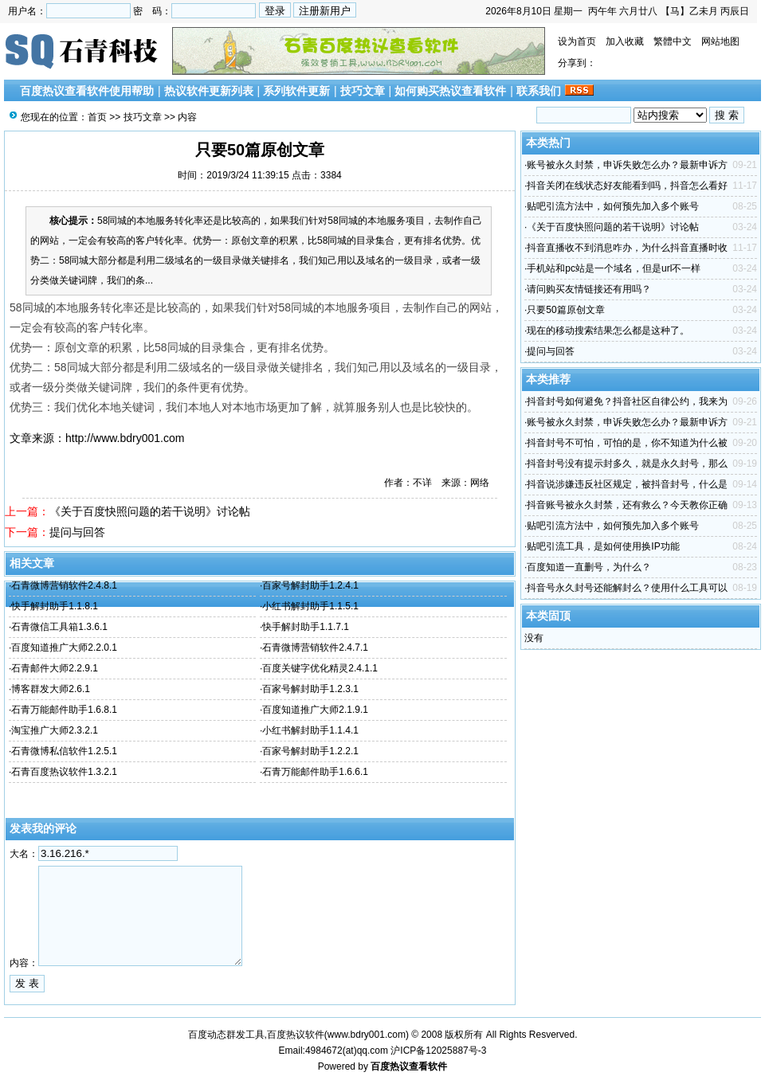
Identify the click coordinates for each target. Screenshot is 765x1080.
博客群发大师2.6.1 (50, 689)
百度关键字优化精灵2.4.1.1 (320, 668)
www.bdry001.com (367, 1034)
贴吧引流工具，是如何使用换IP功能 (603, 546)
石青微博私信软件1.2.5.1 (64, 751)
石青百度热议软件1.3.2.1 (64, 771)
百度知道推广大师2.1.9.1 (315, 709)
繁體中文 (672, 41)
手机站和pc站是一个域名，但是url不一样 (613, 268)
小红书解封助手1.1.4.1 (310, 730)
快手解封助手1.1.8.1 (54, 606)
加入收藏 (625, 41)
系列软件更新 (296, 90)
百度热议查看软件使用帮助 (87, 90)
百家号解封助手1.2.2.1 (310, 751)
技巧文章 (362, 90)
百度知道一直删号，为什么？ (589, 567)
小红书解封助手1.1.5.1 (310, 606)
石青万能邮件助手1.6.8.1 (64, 709)
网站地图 (720, 41)
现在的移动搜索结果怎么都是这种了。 (608, 330)
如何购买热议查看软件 (450, 90)
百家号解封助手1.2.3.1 (310, 689)
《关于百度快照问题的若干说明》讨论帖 (149, 511)
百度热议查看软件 (409, 1066)
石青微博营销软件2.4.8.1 (64, 585)
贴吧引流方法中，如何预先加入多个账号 (613, 206)
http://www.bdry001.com (124, 438)
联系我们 (538, 90)
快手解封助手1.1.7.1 (305, 626)
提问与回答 (77, 532)
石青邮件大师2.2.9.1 (54, 668)
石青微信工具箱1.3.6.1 (59, 626)
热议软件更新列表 (208, 90)
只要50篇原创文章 (565, 309)
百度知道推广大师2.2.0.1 (64, 647)
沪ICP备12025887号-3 (438, 1050)
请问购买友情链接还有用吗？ (589, 289)
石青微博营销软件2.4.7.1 (315, 647)
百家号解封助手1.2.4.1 (310, 585)
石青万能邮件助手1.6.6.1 (315, 771)
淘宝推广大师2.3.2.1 (54, 730)
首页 (97, 117)
